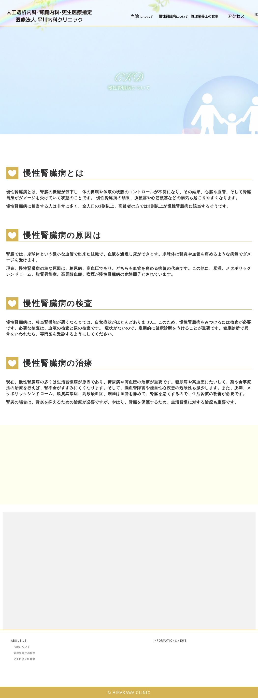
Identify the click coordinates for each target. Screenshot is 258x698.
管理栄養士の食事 (199, 25)
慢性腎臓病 (164, 25)
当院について (133, 25)
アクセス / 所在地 (24, 659)
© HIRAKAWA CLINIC (129, 692)
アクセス (225, 25)
